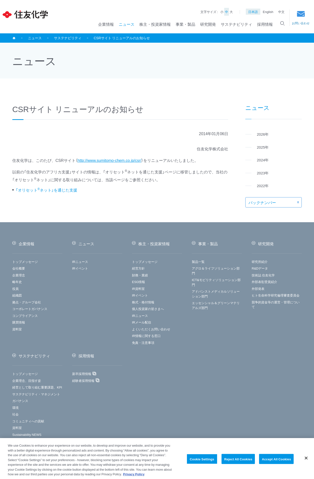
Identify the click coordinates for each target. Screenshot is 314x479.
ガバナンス (20, 400)
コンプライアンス (25, 315)
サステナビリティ (236, 24)
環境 (15, 407)
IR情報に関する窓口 (146, 335)
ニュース (126, 24)
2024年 (263, 160)
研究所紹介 (260, 261)
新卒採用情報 (81, 373)
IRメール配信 (141, 322)
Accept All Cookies (276, 461)
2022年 (263, 185)
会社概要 (18, 268)
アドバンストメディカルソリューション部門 (216, 293)
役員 (15, 288)
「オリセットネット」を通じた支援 (46, 190)
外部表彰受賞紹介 (264, 281)
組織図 (17, 295)
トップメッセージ (25, 261)
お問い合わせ (301, 18)
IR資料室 (138, 288)
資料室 (17, 329)
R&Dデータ (260, 268)
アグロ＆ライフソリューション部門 (216, 270)
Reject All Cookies (238, 461)
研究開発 (208, 24)
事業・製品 (185, 24)
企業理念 (18, 275)
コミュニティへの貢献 (28, 421)
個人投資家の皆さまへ (148, 308)
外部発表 (258, 288)
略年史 (17, 281)
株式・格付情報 (143, 302)
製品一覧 (198, 261)
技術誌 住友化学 (263, 275)
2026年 (263, 134)
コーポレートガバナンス (29, 308)
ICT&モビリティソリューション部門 (216, 282)
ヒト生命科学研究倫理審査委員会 (276, 295)
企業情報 (106, 24)
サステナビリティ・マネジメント (36, 394)
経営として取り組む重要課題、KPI (37, 387)
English (268, 11)
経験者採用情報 (83, 380)
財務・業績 (140, 275)
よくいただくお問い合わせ (151, 329)
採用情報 (265, 24)
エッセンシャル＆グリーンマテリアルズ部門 (216, 305)
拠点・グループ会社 (26, 302)
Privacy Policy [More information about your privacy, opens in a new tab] (134, 476)
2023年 (263, 173)
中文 (281, 11)
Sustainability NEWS (26, 434)
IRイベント (80, 268)
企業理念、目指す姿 (26, 380)
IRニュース (80, 261)
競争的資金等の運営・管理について (276, 304)
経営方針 (138, 268)
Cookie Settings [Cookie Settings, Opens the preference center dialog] (202, 461)
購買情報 (18, 322)
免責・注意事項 (143, 342)
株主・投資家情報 (155, 24)
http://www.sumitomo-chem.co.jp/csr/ (110, 160)
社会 (15, 414)
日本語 (253, 11)
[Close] (306, 460)
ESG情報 (138, 281)
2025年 (263, 147)
